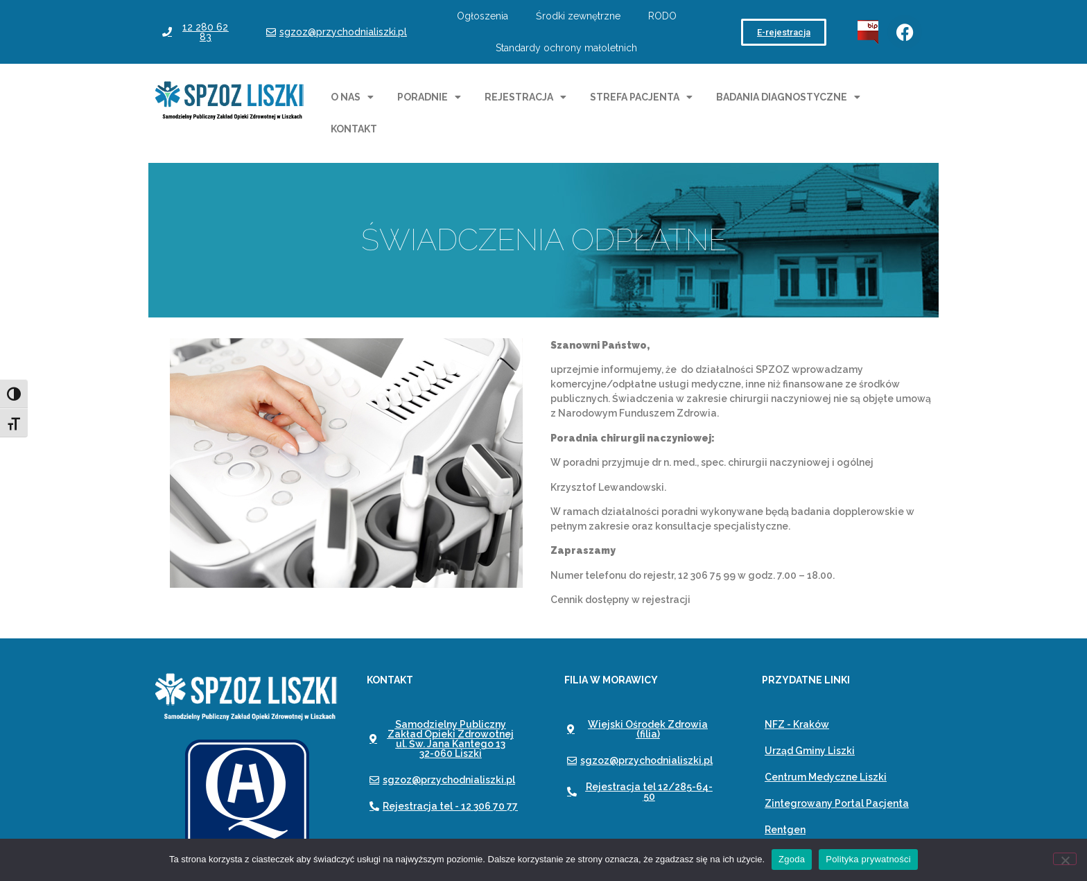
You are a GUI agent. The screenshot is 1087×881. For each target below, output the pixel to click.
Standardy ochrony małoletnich (566, 47)
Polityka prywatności (868, 859)
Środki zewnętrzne (578, 15)
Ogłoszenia (482, 15)
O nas (352, 97)
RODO (662, 15)
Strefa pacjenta (641, 97)
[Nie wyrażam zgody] (1065, 859)
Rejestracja (525, 97)
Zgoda (792, 859)
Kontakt (354, 128)
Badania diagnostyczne (788, 97)
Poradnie (429, 97)
